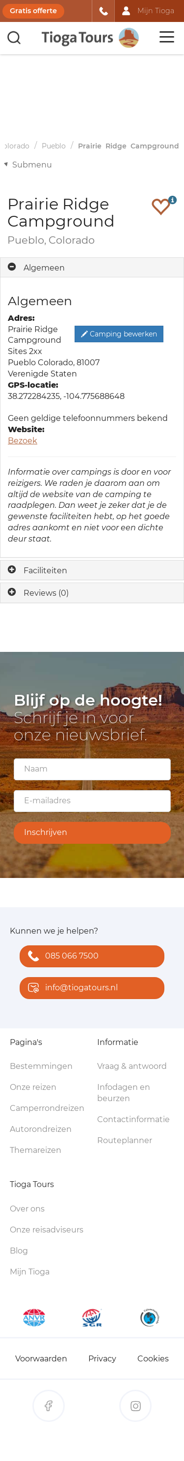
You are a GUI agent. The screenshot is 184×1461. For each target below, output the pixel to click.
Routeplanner (124, 1140)
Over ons (27, 1208)
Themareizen (35, 1150)
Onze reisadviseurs (46, 1229)
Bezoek (22, 440)
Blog (19, 1250)
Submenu (32, 164)
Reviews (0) (46, 593)
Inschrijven (45, 832)
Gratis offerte (33, 10)
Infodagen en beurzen (123, 1093)
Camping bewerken (119, 334)
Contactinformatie (133, 1119)
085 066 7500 (61, 956)
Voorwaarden (41, 1358)
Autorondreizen (41, 1129)
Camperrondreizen (47, 1108)
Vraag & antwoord (132, 1066)
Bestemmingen (41, 1066)
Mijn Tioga (30, 1271)
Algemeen (44, 267)
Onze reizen (33, 1087)
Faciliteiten (45, 570)
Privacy (102, 1358)
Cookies (153, 1358)
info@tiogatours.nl (71, 988)
